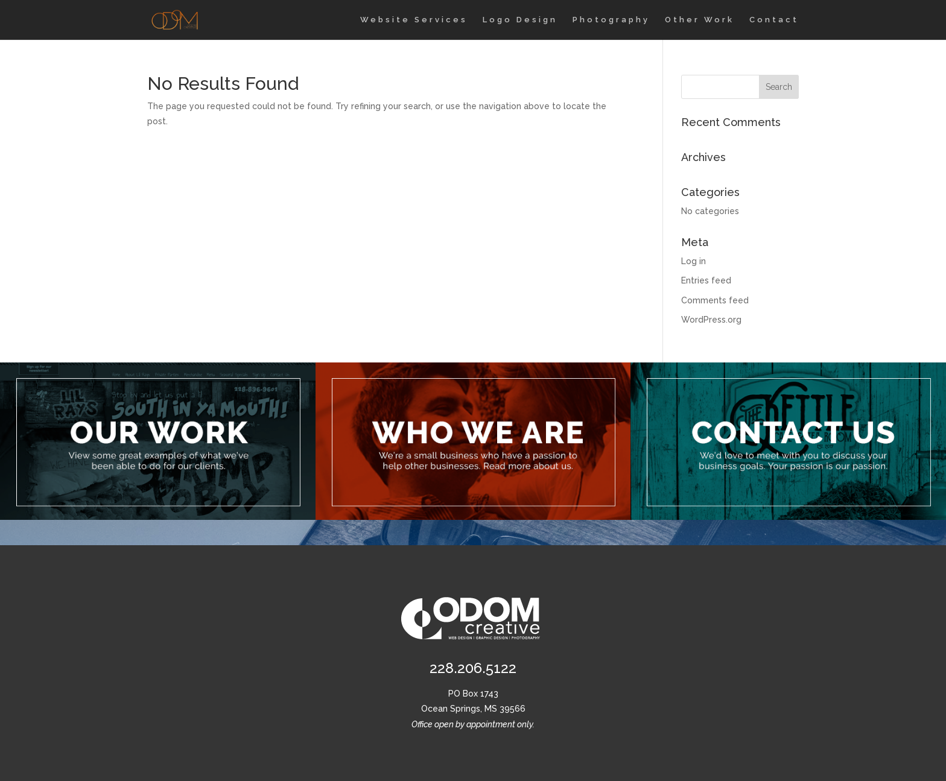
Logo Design (520, 20)
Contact (774, 20)
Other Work (699, 20)
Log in (693, 261)
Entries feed (706, 280)
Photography (611, 20)
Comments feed (715, 300)
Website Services (414, 20)
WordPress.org (711, 319)
